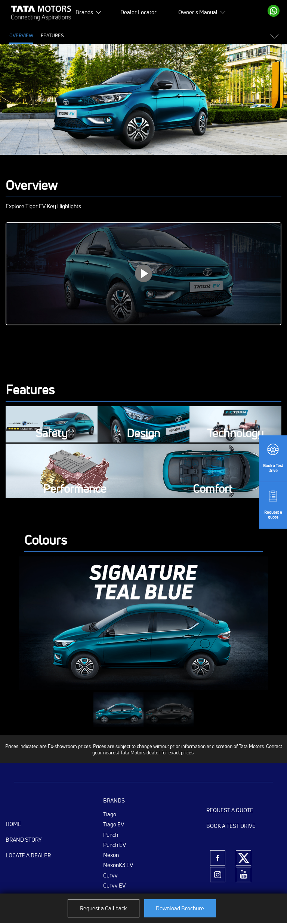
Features (52, 35)
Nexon (111, 854)
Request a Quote (229, 810)
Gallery (145, 35)
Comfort (212, 489)
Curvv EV (114, 885)
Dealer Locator (138, 12)
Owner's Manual (197, 12)
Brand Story (24, 839)
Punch (110, 834)
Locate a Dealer (28, 855)
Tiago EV (113, 824)
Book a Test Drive (231, 826)
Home (13, 824)
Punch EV (114, 844)
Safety (52, 433)
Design (143, 433)
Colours (173, 35)
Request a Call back (103, 908)
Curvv (110, 875)
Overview (21, 35)
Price (77, 35)
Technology (235, 433)
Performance (75, 489)
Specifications (110, 35)
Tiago (109, 814)
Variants (202, 35)
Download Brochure (180, 908)
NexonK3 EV (118, 864)
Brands (84, 12)
